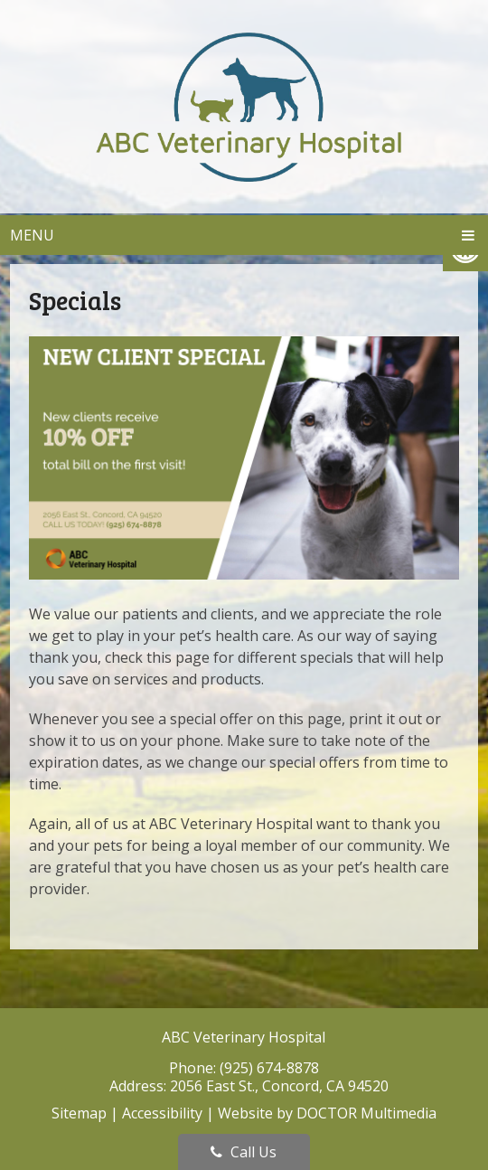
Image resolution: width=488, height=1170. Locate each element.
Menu (32, 235)
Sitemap (79, 1113)
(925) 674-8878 (269, 1068)
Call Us (244, 1152)
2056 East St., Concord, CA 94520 (279, 1086)
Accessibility (162, 1113)
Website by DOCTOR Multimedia (327, 1113)
